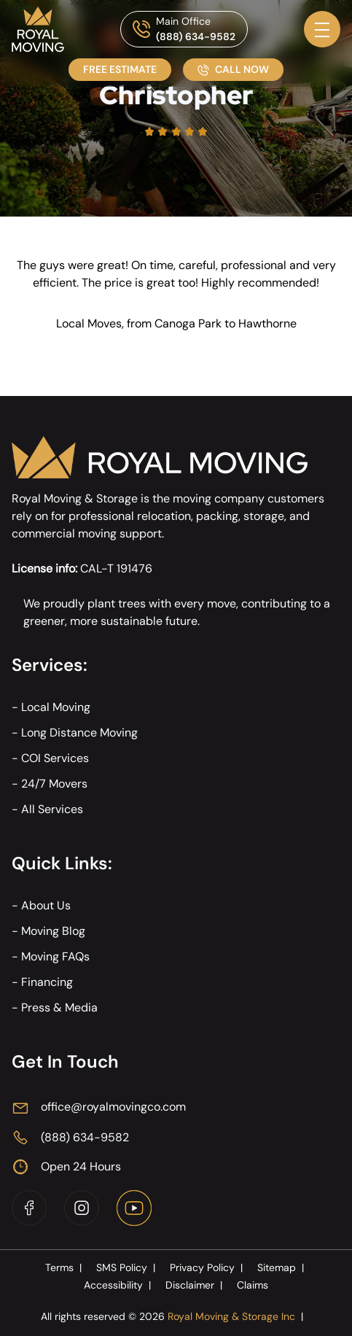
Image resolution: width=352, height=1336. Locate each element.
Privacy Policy (208, 1267)
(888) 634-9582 (195, 36)
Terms (65, 1267)
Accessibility (119, 1285)
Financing (47, 982)
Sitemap (282, 1267)
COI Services (55, 758)
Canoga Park (188, 323)
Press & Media (59, 1007)
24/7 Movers (54, 783)
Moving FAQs (55, 956)
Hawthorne (267, 323)
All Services (52, 809)
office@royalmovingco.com (113, 1107)
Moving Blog (53, 931)
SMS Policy (127, 1267)
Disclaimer (195, 1285)
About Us (46, 905)
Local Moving (55, 707)
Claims (252, 1285)
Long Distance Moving (79, 732)
